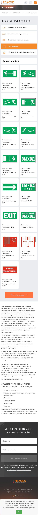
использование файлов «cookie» (23, 503)
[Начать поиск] (30, 2)
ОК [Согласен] (19, 512)
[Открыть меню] (35, 2)
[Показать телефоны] (25, 2)
